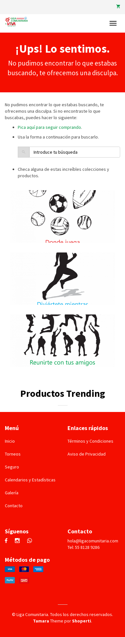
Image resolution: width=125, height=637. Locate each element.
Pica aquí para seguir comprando (49, 127)
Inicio (10, 441)
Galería (11, 493)
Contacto (14, 506)
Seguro (12, 467)
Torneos (13, 454)
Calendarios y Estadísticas (30, 480)
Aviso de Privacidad (87, 454)
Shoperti (81, 621)
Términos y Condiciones (90, 441)
